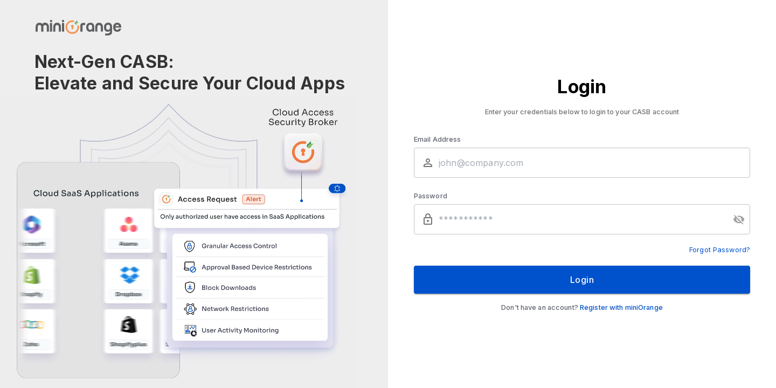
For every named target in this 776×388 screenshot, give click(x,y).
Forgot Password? (719, 250)
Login (582, 280)
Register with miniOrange (621, 307)
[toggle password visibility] (739, 219)
